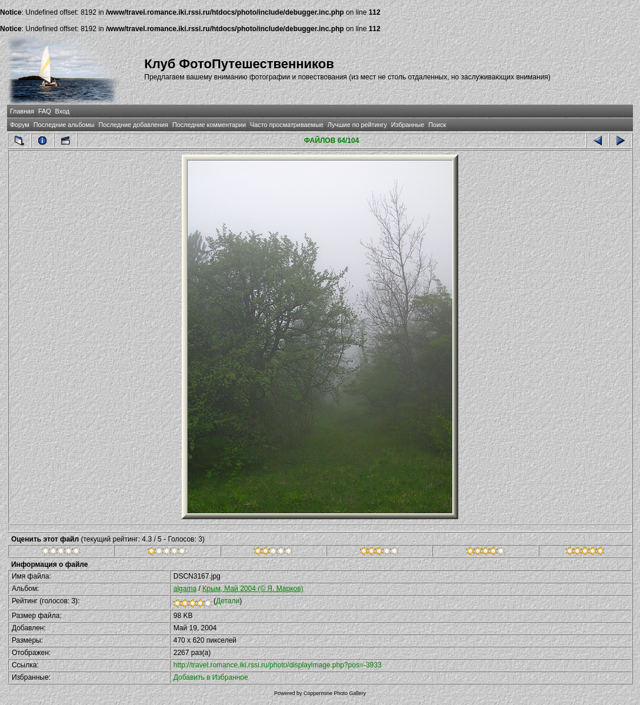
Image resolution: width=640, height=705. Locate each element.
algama (185, 588)
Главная (22, 111)
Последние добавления (133, 124)
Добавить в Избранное (211, 677)
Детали (227, 601)
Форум (19, 124)
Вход (62, 111)
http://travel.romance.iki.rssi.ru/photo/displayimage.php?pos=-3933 (278, 665)
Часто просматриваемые (287, 124)
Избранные (407, 124)
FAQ (44, 111)
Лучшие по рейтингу (357, 124)
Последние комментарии (209, 124)
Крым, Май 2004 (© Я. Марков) (253, 588)
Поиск (437, 124)
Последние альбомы (64, 124)
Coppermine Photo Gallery (335, 693)
